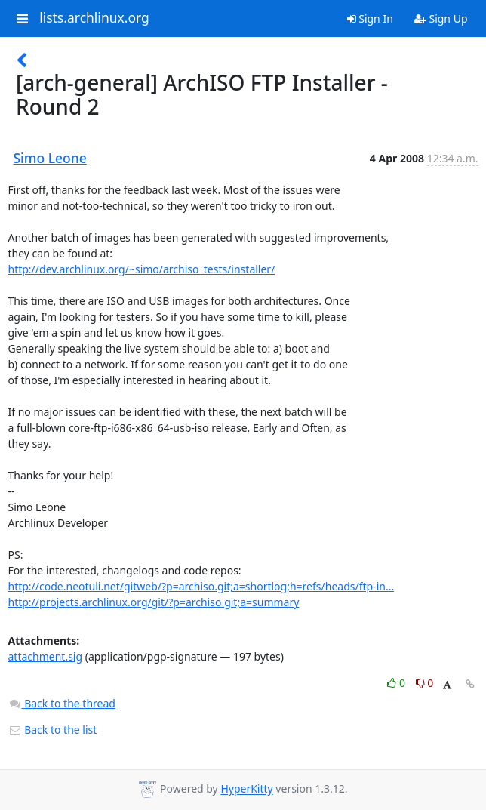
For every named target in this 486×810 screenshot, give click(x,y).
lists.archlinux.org (94, 18)
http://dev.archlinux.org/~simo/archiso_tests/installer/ (141, 269)
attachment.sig (45, 656)
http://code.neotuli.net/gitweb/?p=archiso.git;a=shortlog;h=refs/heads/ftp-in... (201, 586)
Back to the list (52, 729)
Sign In (370, 18)
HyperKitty (246, 789)
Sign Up (441, 18)
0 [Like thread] (397, 683)
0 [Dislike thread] (425, 683)
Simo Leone (50, 158)
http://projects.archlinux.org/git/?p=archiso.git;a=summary (154, 602)
